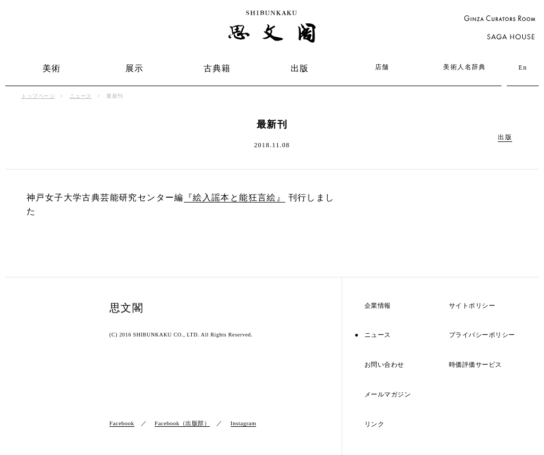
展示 (134, 68)
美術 (51, 68)
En (522, 67)
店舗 (382, 67)
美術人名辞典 (464, 67)
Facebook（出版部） (182, 423)
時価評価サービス (475, 364)
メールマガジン (387, 394)
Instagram (243, 423)
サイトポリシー (472, 305)
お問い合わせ (384, 364)
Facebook (121, 423)
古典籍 (217, 68)
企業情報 (377, 305)
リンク (374, 424)
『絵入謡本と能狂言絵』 (234, 197)
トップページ (38, 96)
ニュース (81, 96)
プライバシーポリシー (482, 335)
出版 (300, 68)
